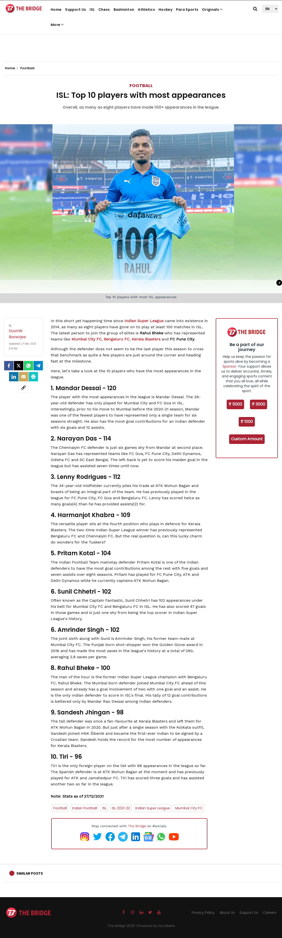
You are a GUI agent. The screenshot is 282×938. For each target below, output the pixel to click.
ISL (92, 9)
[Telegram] (38, 366)
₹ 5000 (235, 404)
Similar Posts (29, 873)
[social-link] (23, 388)
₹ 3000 (258, 404)
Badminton (124, 9)
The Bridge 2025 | (122, 925)
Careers (269, 912)
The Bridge (137, 826)
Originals (212, 9)
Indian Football (84, 808)
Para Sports (187, 9)
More (57, 24)
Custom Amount (247, 439)
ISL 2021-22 (121, 808)
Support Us (75, 9)
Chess (104, 9)
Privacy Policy (203, 912)
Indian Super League (144, 320)
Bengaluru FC (116, 339)
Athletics (146, 9)
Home (56, 9)
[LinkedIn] (14, 377)
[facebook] (9, 366)
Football (141, 85)
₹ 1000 (247, 421)
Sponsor (229, 366)
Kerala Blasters (146, 339)
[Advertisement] (141, 46)
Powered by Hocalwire (156, 925)
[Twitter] (19, 366)
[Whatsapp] (28, 366)
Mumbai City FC (86, 339)
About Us (227, 912)
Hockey (165, 9)
